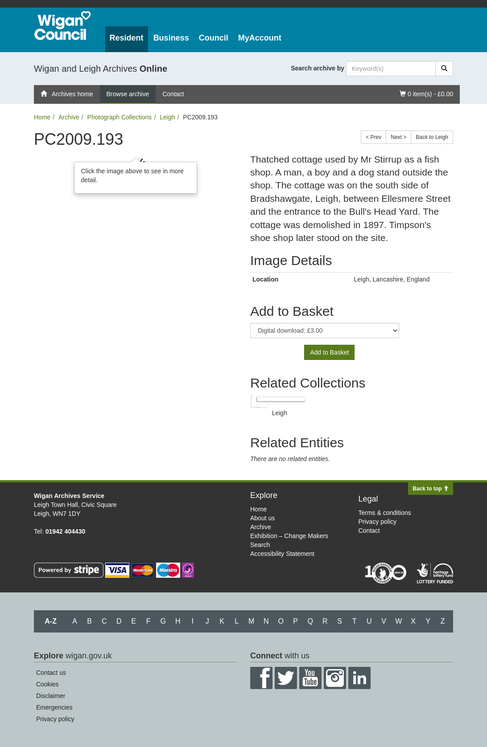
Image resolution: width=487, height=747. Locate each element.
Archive (68, 117)
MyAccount (259, 37)
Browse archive (128, 94)
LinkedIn (359, 678)
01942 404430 (65, 531)
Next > (398, 137)
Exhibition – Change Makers (289, 535)
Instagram (335, 678)
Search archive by (317, 68)
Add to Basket (329, 352)
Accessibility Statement (282, 553)
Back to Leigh (432, 137)
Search (260, 544)
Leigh (167, 117)
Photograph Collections (119, 117)
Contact (173, 94)
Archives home (67, 94)
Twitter (286, 678)
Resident (127, 37)
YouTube (310, 678)
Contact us (51, 672)
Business (171, 37)
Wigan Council (62, 26)
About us (262, 518)
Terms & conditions (385, 512)
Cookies (47, 684)
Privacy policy (378, 521)
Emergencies (54, 707)
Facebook (261, 678)
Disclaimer (50, 695)
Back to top (431, 489)
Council (213, 37)
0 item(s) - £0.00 (426, 93)
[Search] (444, 68)
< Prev (373, 137)
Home (42, 117)
